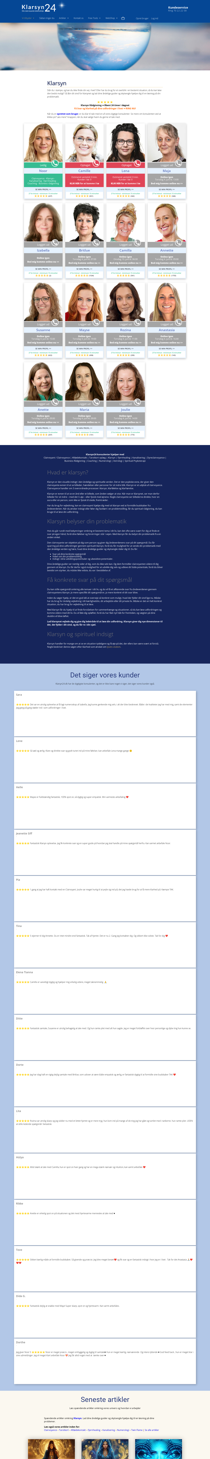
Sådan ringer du (46, 18)
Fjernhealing (124, 457)
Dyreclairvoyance (156, 457)
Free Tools (94, 18)
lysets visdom (114, 646)
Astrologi (117, 460)
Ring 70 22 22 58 (177, 10)
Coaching (92, 460)
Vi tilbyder (28, 18)
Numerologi (105, 460)
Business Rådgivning (74, 460)
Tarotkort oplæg (97, 457)
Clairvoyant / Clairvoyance (57, 457)
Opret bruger (142, 18)
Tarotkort (64, 1430)
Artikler (64, 18)
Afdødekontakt (79, 457)
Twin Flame (136, 1430)
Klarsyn (111, 457)
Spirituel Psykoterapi (135, 460)
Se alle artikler (152, 1430)
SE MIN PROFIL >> (43, 189)
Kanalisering (138, 457)
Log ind (154, 18)
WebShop (112, 18)
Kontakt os (78, 18)
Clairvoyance (50, 1430)
